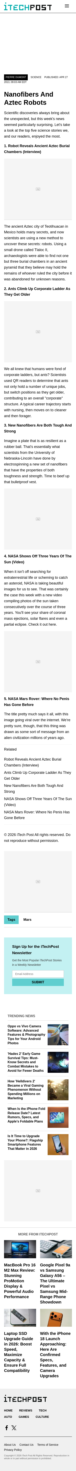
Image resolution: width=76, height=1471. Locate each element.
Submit (38, 982)
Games (24, 1416)
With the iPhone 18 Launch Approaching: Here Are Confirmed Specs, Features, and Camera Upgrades (55, 1354)
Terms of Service (47, 1444)
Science (36, 77)
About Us (10, 1444)
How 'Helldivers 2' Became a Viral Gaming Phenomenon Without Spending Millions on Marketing (26, 1090)
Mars (27, 920)
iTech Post (25, 835)
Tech (42, 1410)
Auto (8, 1416)
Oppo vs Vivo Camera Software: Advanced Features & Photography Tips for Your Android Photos (26, 1034)
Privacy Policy (13, 1449)
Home (8, 1410)
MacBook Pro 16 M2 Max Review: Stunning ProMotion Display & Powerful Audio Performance (20, 1281)
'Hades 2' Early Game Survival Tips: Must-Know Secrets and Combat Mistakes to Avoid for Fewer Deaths (26, 1062)
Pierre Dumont (16, 77)
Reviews (25, 1410)
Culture (42, 1416)
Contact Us (26, 1444)
